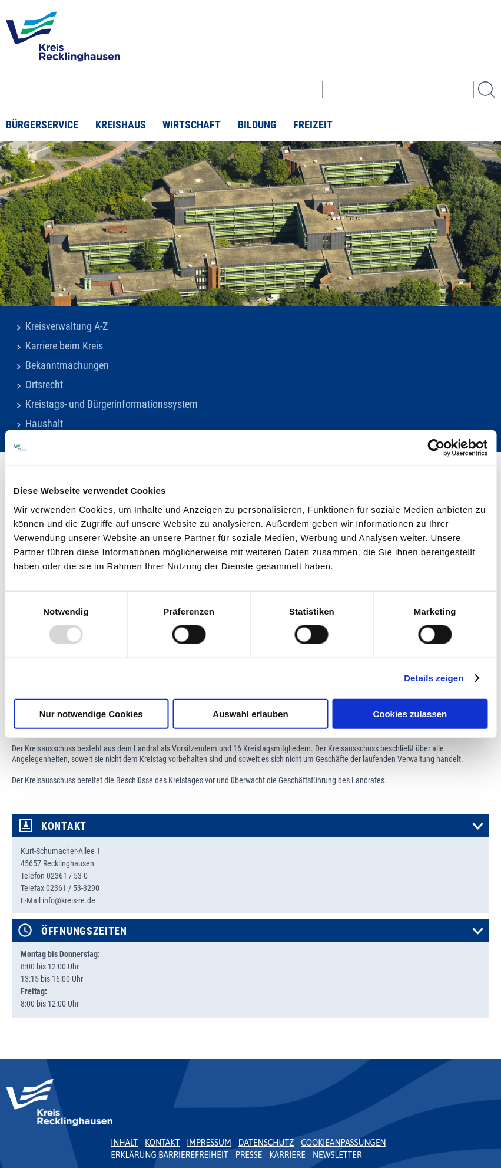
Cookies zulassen (410, 713)
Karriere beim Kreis (64, 346)
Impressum (209, 1142)
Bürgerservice (42, 125)
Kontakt (64, 826)
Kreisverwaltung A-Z (66, 326)
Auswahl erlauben (250, 713)
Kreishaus (120, 125)
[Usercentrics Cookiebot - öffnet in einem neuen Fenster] (435, 448)
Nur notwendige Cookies (91, 713)
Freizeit (313, 125)
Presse (249, 1155)
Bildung (257, 125)
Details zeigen (433, 678)
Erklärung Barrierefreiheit (169, 1155)
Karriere (287, 1155)
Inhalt (124, 1142)
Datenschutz (266, 1142)
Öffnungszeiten (84, 931)
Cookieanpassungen (343, 1142)
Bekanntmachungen (67, 365)
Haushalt (44, 424)
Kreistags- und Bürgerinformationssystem (111, 404)
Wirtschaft (191, 125)
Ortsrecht (44, 385)
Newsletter (337, 1155)
